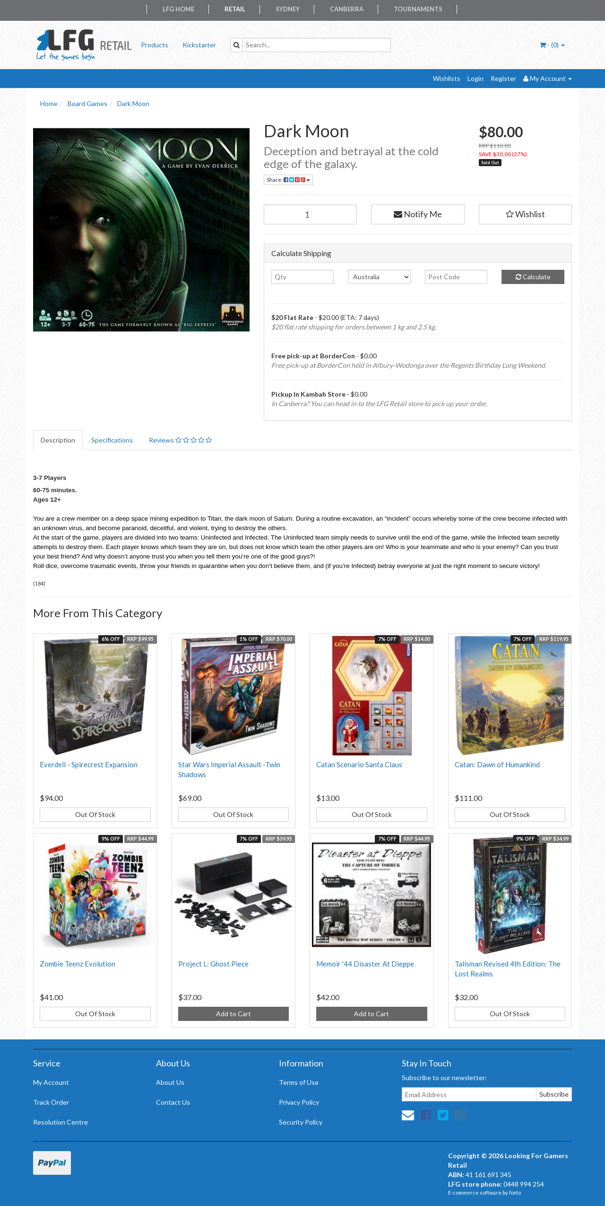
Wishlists (446, 78)
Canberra (346, 9)
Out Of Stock (95, 814)
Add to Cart (233, 1014)
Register (503, 78)
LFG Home (178, 9)
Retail (235, 9)
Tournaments (418, 9)
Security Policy (300, 1122)
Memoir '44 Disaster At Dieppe (365, 963)
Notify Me (418, 214)
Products (154, 45)
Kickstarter (199, 45)
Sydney (288, 9)
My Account (51, 1082)
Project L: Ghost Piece (213, 963)
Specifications (112, 440)
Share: (288, 179)
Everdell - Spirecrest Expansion (89, 764)
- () (552, 45)
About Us (170, 1082)
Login (475, 78)
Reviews (180, 440)
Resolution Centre (60, 1122)
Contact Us (173, 1102)
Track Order (51, 1102)
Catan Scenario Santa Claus (359, 764)
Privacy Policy (299, 1102)
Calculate (533, 277)
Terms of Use (299, 1082)
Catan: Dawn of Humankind (497, 764)
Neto (515, 1192)
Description (58, 440)
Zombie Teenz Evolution (77, 963)
